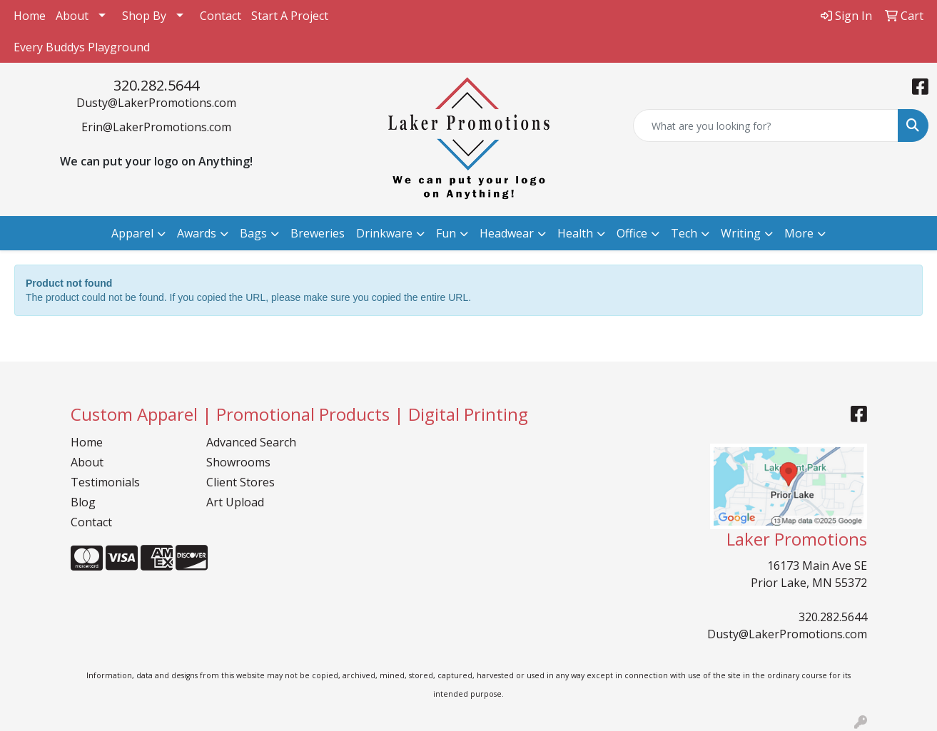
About (72, 16)
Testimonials (105, 482)
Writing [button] (741, 233)
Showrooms (238, 462)
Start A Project (289, 16)
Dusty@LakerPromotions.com (156, 103)
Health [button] (575, 233)
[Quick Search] (765, 125)
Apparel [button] (132, 233)
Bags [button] (253, 233)
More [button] (799, 233)
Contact (220, 16)
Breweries (317, 233)
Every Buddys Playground (82, 47)
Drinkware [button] (384, 233)
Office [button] (632, 233)
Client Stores (240, 482)
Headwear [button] (507, 233)
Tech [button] (684, 233)
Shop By (144, 16)
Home (30, 16)
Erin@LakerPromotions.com (156, 127)
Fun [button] (446, 233)
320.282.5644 (156, 85)
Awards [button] (196, 233)
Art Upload (235, 502)
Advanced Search (251, 442)
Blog (83, 502)
